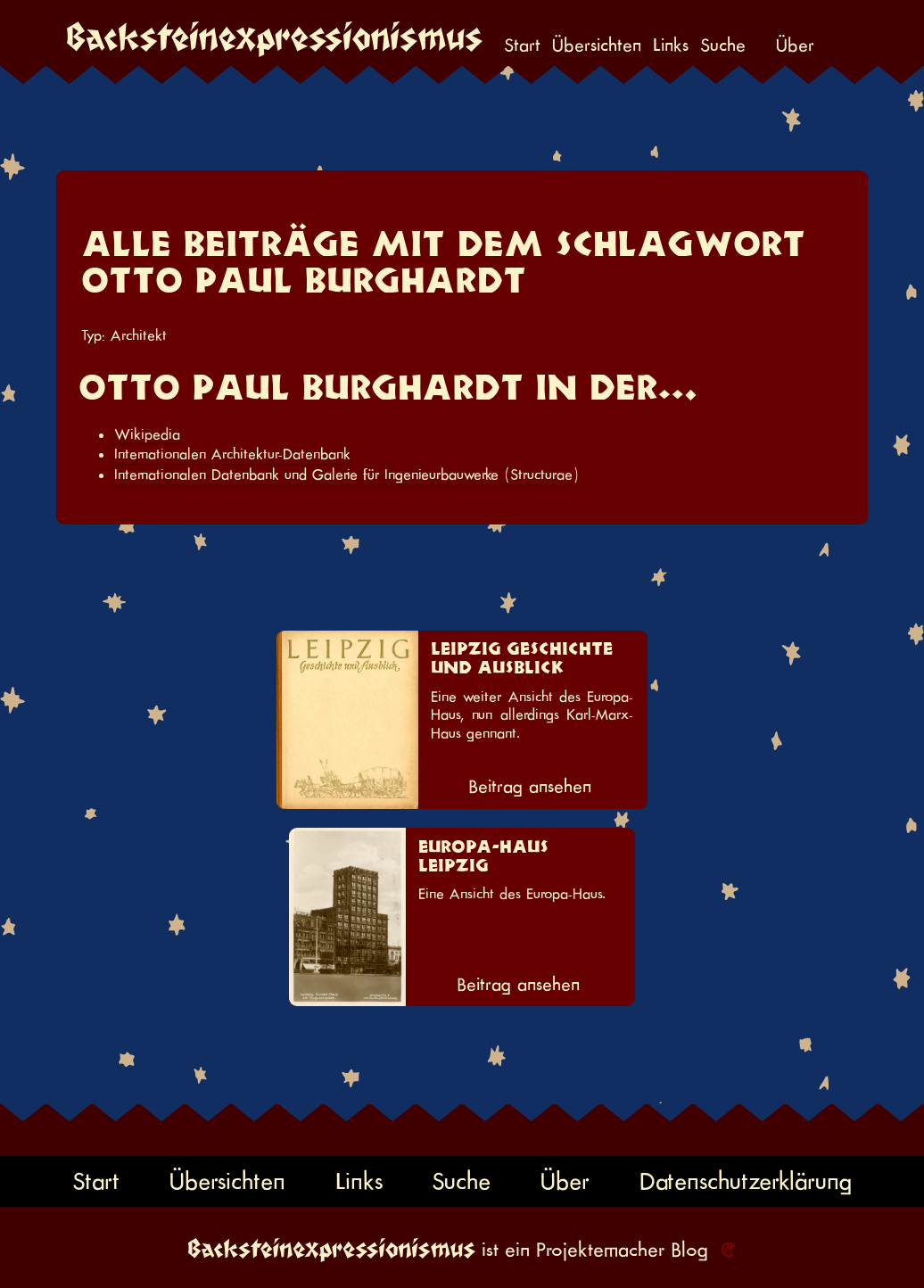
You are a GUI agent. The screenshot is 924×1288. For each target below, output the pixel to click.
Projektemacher (600, 1249)
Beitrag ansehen (529, 786)
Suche (723, 45)
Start (522, 45)
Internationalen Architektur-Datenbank (232, 454)
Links (671, 45)
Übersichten (596, 45)
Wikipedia (147, 434)
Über (795, 45)
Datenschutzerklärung (745, 1181)
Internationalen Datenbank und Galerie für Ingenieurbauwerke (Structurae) (346, 474)
